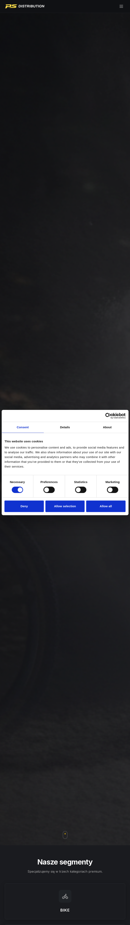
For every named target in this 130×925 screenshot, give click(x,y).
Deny (24, 506)
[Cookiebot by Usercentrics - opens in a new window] (108, 416)
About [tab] (107, 427)
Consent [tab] (23, 427)
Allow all (106, 506)
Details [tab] (65, 427)
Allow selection (65, 506)
